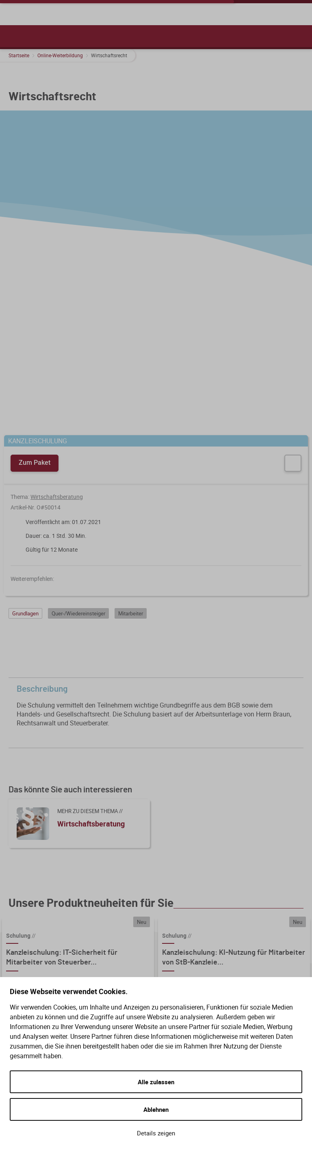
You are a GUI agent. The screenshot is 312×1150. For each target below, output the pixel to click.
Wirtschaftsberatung (56, 209)
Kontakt (156, 958)
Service (158, 914)
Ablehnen (156, 1109)
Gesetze (156, 943)
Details (102, 768)
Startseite (19, 55)
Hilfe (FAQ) (161, 928)
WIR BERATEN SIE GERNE (44, 914)
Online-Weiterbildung (60, 55)
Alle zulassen (156, 1082)
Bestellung (248, 943)
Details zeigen (156, 1133)
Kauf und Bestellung (268, 914)
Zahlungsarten (254, 958)
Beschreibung (158, 401)
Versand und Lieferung (265, 928)
